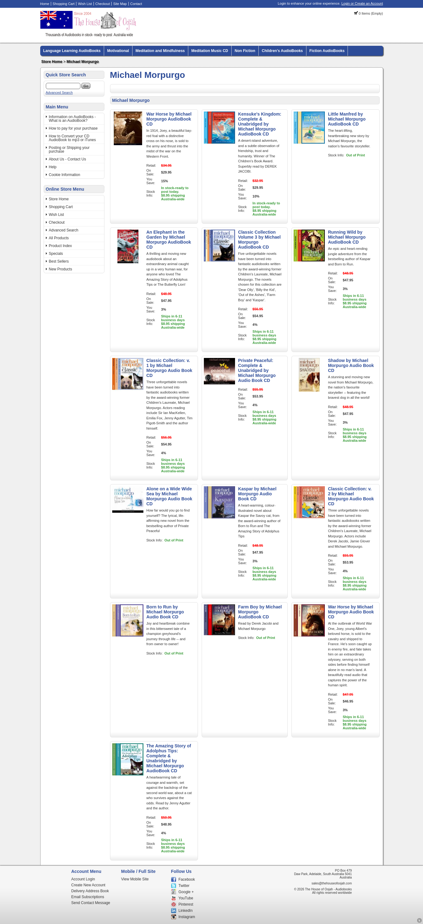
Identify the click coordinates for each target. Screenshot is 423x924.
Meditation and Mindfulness (160, 51)
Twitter (184, 886)
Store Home (51, 62)
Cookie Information (64, 175)
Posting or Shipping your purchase (69, 149)
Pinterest (186, 904)
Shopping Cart (64, 4)
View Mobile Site (135, 879)
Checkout (102, 4)
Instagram (187, 917)
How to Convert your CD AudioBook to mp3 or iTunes (72, 138)
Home (44, 4)
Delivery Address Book (90, 891)
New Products (60, 269)
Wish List (85, 4)
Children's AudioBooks (282, 51)
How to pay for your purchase (73, 128)
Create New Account (88, 885)
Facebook (187, 879)
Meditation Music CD (209, 51)
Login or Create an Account (362, 3)
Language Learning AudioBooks (72, 51)
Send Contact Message (90, 903)
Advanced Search (59, 92)
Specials (56, 253)
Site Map (120, 4)
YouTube (186, 898)
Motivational (118, 51)
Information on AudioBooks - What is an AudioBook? (72, 119)
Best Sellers (59, 261)
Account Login (83, 879)
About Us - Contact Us (67, 159)
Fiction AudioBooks (327, 51)
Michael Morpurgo (83, 62)
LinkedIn (186, 910)
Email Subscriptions (87, 897)
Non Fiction (245, 51)
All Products (59, 238)
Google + (186, 892)
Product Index (60, 246)
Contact (136, 4)
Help (53, 167)
